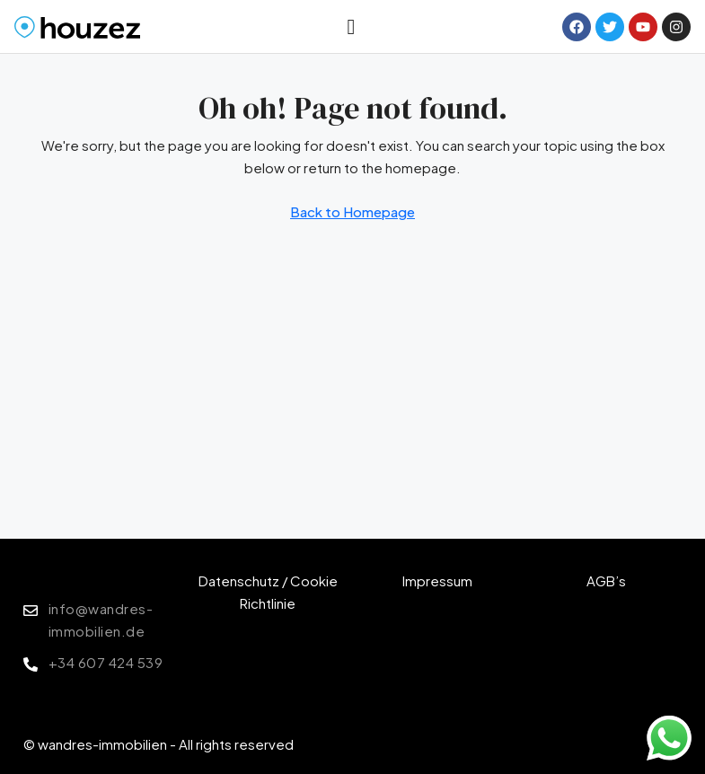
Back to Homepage (352, 211)
